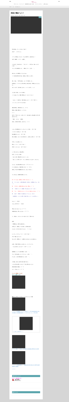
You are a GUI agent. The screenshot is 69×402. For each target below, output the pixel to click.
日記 (13, 6)
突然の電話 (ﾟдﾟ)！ (17, 6)
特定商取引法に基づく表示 (29, 4)
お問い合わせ (45, 4)
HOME (10, 6)
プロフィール (16, 4)
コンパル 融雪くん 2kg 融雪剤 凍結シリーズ (18, 331)
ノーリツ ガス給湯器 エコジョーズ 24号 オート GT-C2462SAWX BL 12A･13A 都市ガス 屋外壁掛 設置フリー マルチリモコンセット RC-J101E (26, 311)
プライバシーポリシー (38, 4)
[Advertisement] (19, 45)
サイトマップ (21, 4)
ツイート (13, 368)
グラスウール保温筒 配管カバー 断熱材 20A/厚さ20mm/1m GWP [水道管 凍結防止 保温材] (26, 365)
